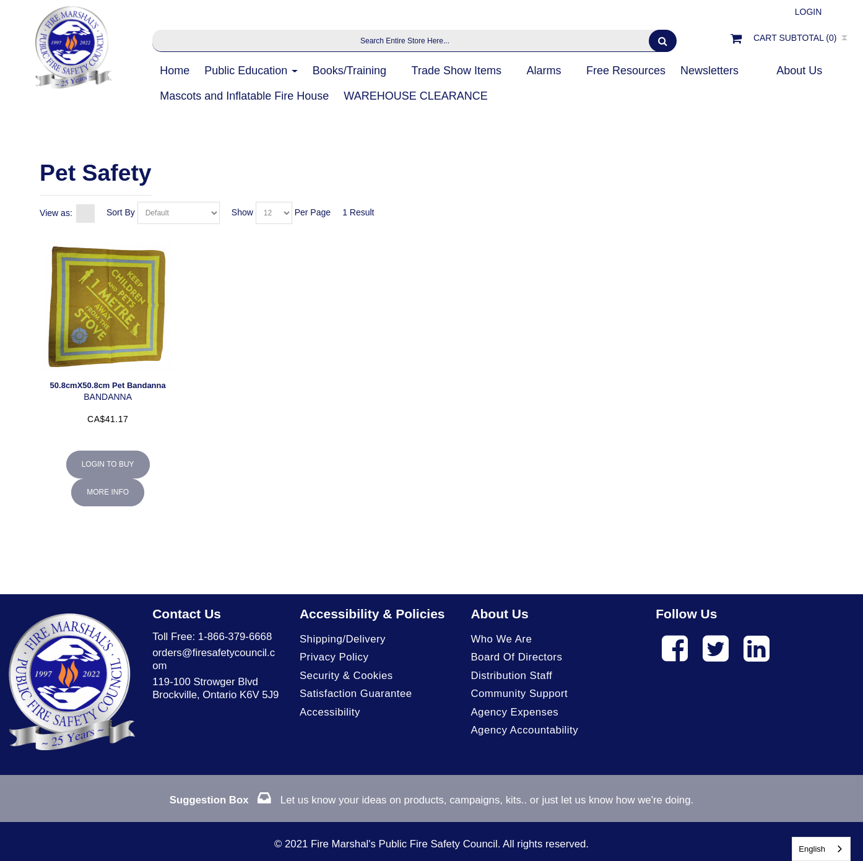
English (812, 849)
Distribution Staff (511, 675)
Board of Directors (516, 657)
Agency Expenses (514, 712)
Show (242, 212)
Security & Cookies (346, 675)
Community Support (519, 693)
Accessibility (330, 712)
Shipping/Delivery (343, 639)
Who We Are (501, 639)
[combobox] (821, 849)
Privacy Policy (334, 657)
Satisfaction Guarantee (356, 693)
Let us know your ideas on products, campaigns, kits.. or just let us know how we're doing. (431, 800)
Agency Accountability (524, 730)
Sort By (120, 212)
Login (808, 12)
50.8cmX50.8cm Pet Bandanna (108, 385)
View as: (56, 213)
